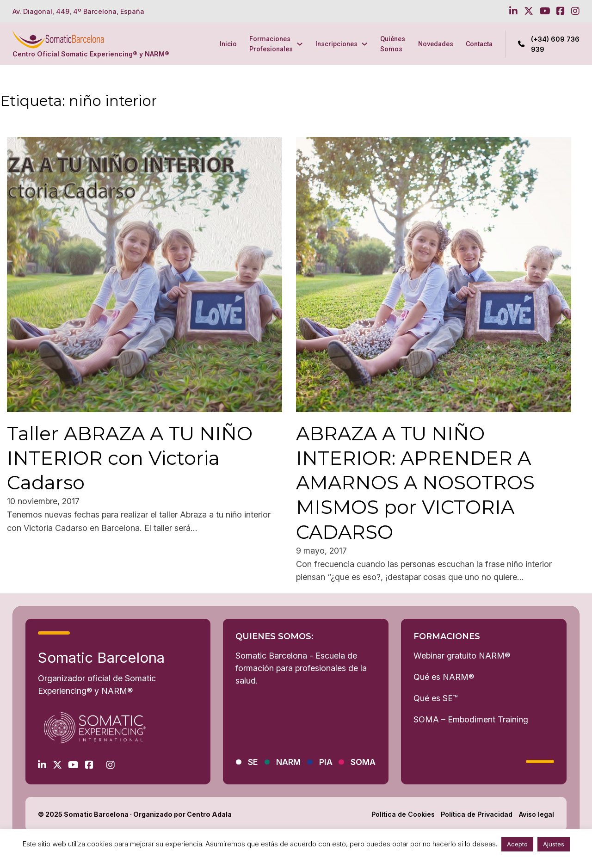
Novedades (435, 44)
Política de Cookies (403, 814)
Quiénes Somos (392, 43)
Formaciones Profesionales (271, 43)
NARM (288, 762)
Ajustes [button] (553, 844)
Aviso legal (536, 814)
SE (253, 762)
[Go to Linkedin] (513, 11)
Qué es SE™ (435, 698)
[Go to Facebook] (560, 11)
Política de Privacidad (476, 814)
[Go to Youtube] (545, 11)
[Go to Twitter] (528, 11)
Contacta (479, 44)
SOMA (363, 762)
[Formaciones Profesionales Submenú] (299, 44)
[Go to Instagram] (575, 11)
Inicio (228, 44)
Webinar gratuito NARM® (461, 655)
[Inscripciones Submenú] (364, 44)
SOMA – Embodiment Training (470, 719)
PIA (326, 762)
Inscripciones (336, 44)
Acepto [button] (517, 844)
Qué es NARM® (443, 677)
